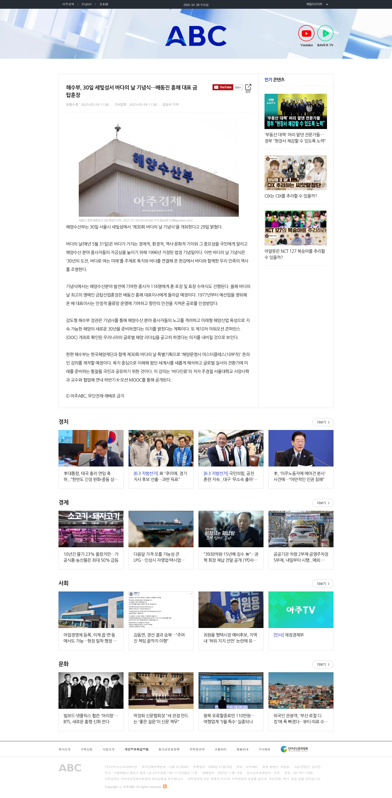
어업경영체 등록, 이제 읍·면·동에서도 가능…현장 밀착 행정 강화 (90, 638)
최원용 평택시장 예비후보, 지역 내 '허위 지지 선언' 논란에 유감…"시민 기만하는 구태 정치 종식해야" (231, 638)
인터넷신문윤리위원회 (294, 749)
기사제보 (264, 749)
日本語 (103, 4)
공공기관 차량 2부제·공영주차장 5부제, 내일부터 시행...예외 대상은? (301, 557)
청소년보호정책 (169, 749)
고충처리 (220, 749)
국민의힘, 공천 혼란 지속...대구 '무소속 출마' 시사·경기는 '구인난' (231, 476)
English (87, 4)
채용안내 (242, 749)
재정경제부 (289, 635)
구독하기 (227, 87)
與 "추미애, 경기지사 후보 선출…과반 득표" (160, 476)
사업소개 (108, 749)
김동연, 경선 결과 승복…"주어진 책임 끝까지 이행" (159, 638)
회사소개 (64, 749)
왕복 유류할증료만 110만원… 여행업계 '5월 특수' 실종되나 (229, 719)
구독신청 (86, 749)
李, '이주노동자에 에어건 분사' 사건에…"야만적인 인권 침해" (300, 476)
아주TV (196, 36)
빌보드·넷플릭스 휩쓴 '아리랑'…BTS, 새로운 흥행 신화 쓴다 (91, 719)
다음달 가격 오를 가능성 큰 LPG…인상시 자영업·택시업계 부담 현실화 (159, 557)
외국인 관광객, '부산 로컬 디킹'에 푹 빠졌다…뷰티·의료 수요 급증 (301, 719)
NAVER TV (325, 36)
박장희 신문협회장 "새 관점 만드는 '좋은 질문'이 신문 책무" (161, 719)
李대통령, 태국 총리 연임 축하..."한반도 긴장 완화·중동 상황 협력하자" (91, 476)
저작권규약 (197, 749)
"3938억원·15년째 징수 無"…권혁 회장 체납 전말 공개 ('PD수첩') (231, 557)
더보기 (323, 422)
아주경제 (68, 4)
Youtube (306, 36)
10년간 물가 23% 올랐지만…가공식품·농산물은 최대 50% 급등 (91, 557)
